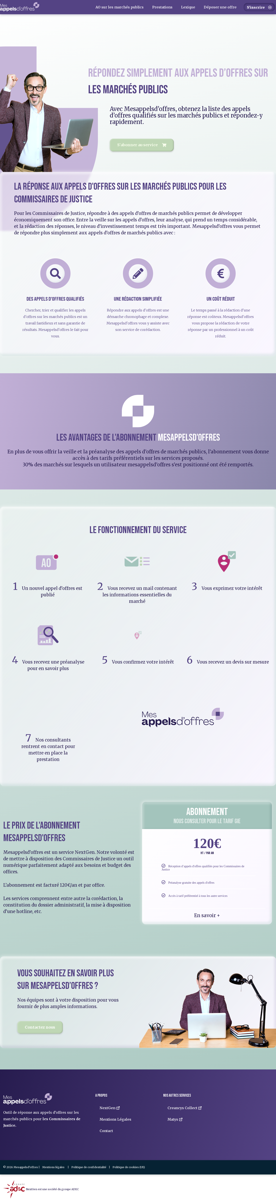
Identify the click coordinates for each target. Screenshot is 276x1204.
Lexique (188, 7)
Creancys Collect (185, 1108)
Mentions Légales (115, 1119)
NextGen (110, 1108)
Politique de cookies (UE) (129, 1167)
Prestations (162, 7)
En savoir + (207, 915)
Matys (175, 1119)
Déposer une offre (220, 7)
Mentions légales (53, 1167)
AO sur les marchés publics (120, 7)
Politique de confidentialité (88, 1167)
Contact (106, 1131)
